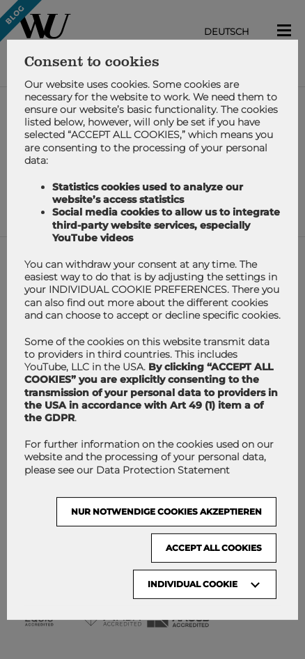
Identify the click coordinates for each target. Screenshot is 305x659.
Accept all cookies (214, 548)
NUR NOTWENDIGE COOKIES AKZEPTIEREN (166, 511)
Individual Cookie (192, 584)
